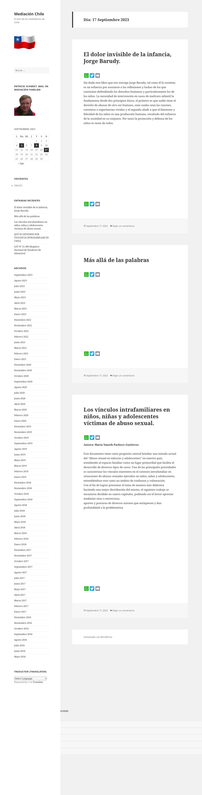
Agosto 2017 (20, 572)
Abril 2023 (19, 303)
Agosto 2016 (20, 639)
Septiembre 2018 (23, 499)
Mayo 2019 (20, 460)
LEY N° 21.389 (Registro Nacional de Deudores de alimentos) (27, 250)
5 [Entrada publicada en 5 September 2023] (21, 145)
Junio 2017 (19, 583)
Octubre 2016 (21, 628)
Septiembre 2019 (23, 443)
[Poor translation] (18, 717)
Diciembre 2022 (22, 319)
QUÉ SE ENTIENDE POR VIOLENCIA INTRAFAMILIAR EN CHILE (31, 237)
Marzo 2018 (20, 533)
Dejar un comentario (124, 225)
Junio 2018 (19, 516)
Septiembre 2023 (23, 274)
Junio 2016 (19, 651)
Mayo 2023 (20, 297)
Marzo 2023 (20, 308)
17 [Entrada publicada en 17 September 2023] (46, 149)
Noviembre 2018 (23, 488)
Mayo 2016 (20, 656)
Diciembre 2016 (22, 617)
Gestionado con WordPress (98, 637)
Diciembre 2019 (22, 426)
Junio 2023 (19, 291)
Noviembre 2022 (23, 325)
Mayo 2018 (20, 521)
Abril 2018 (19, 527)
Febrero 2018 (21, 538)
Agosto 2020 (20, 387)
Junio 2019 (19, 454)
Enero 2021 (20, 359)
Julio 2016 (19, 645)
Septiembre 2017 (23, 566)
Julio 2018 (19, 510)
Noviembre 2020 (23, 370)
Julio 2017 (19, 578)
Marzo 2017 (20, 600)
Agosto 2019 (20, 448)
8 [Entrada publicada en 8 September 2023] (36, 145)
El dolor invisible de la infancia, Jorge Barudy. (127, 57)
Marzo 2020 (20, 409)
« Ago (21, 163)
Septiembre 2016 (23, 634)
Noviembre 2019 (23, 432)
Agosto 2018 (20, 505)
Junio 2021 (19, 342)
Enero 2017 (20, 611)
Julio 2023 (19, 286)
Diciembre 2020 (22, 364)
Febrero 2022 (21, 336)
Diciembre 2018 (22, 482)
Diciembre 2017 (22, 550)
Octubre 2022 (21, 331)
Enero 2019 (20, 477)
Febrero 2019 (21, 471)
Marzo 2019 (20, 465)
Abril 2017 (19, 594)
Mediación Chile (29, 13)
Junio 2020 (19, 398)
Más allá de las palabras (27, 216)
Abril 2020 (19, 404)
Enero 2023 (20, 314)
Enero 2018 (20, 544)
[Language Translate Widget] (30, 678)
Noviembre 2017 (23, 555)
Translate (35, 682)
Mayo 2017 (20, 589)
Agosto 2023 (20, 280)
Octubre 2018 (21, 493)
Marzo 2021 (20, 347)
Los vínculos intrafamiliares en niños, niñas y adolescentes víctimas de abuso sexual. (30, 225)
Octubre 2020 (21, 376)
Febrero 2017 (21, 606)
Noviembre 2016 (23, 622)
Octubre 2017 (21, 561)
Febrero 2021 (21, 353)
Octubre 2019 (21, 437)
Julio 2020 (19, 392)
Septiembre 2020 (23, 381)
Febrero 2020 (21, 415)
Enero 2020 (20, 420)
